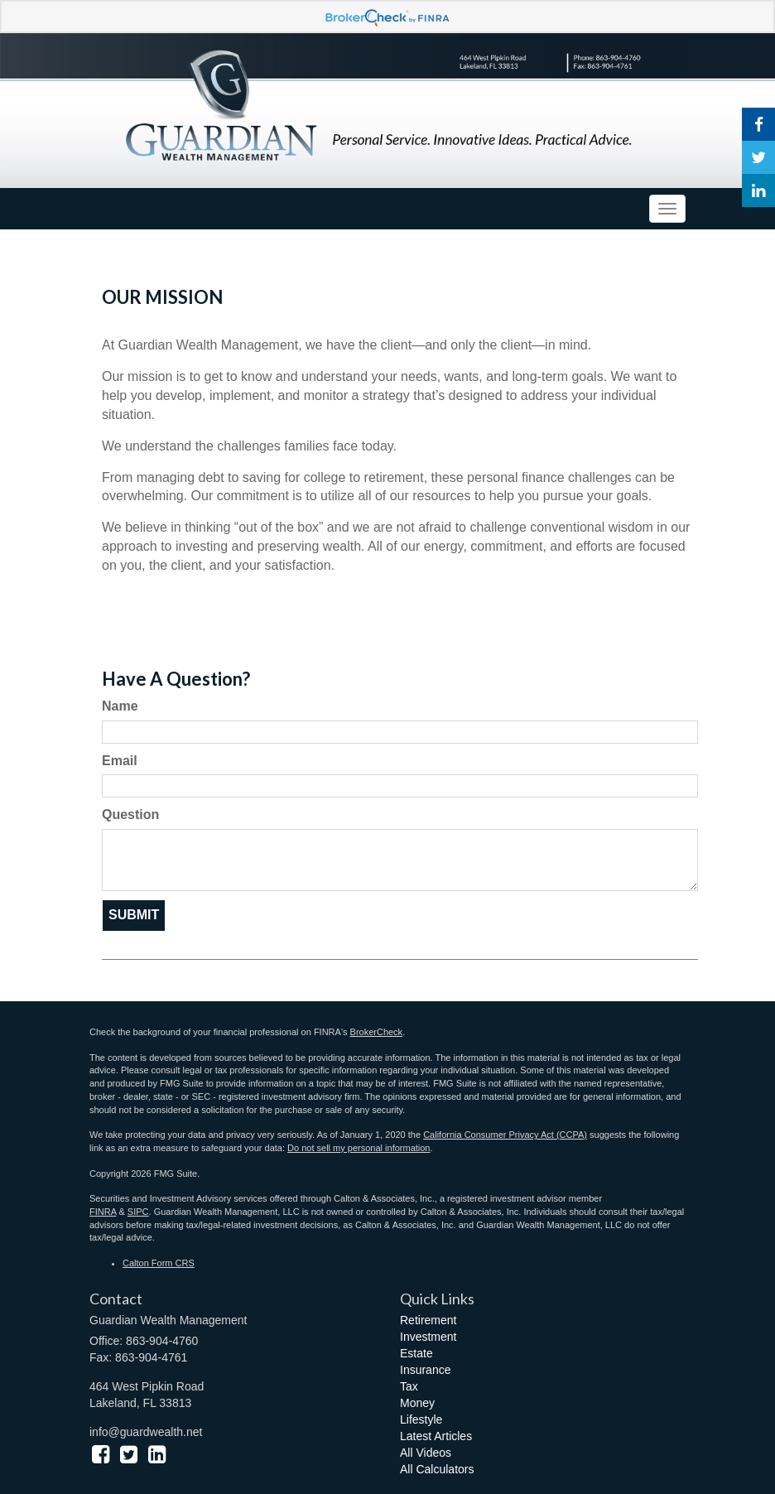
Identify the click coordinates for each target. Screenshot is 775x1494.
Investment (428, 1336)
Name (120, 706)
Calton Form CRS (159, 1263)
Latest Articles (436, 1436)
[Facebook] (758, 124)
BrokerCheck (376, 1032)
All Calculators (437, 1469)
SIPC (138, 1212)
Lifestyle (421, 1419)
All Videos (425, 1452)
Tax (409, 1386)
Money (417, 1403)
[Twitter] (758, 157)
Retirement (428, 1320)
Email (119, 761)
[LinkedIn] (758, 190)
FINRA (102, 1212)
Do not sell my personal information (358, 1148)
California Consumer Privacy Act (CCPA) (505, 1135)
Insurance (425, 1369)
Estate (416, 1353)
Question (130, 814)
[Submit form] (134, 915)
